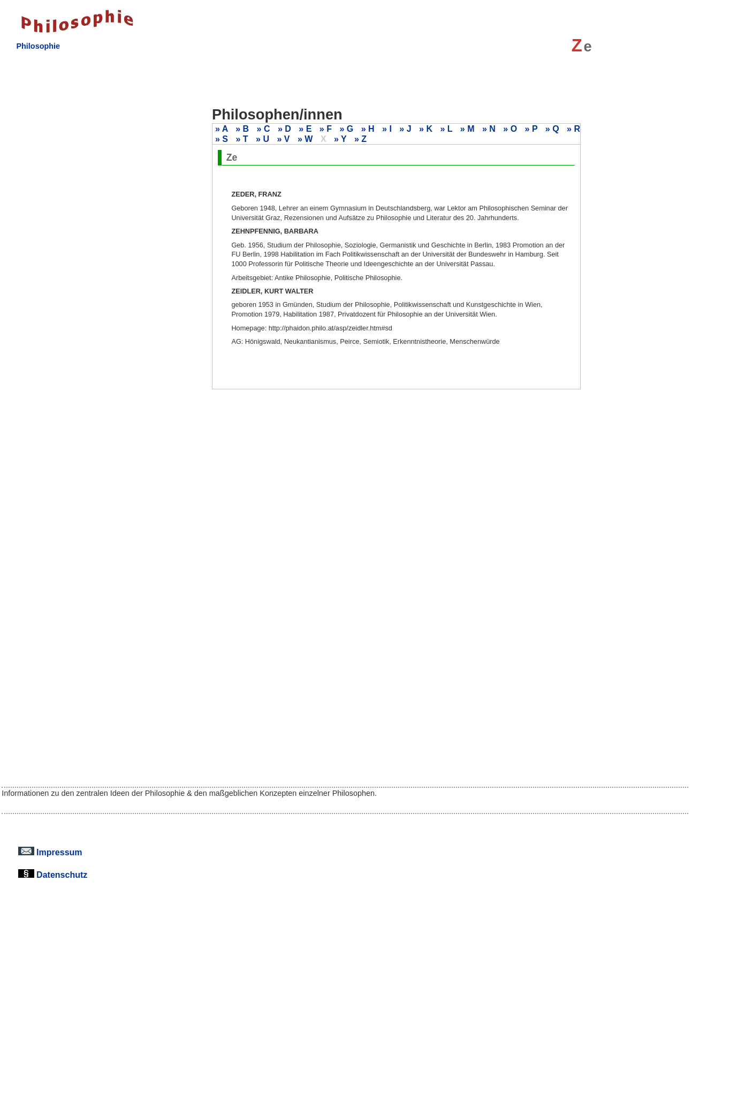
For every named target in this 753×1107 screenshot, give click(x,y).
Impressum (50, 852)
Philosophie (38, 46)
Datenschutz (53, 874)
